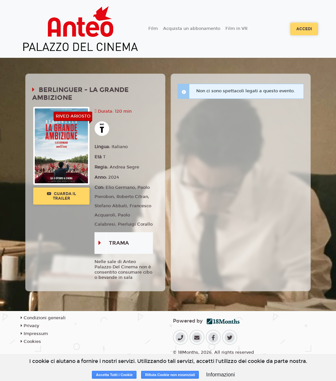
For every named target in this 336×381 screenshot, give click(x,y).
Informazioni (220, 374)
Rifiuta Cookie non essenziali (170, 375)
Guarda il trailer (61, 196)
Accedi (304, 29)
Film (153, 28)
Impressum (34, 333)
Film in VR (236, 28)
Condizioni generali (43, 318)
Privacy (30, 325)
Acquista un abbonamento (191, 28)
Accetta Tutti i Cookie (114, 375)
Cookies (31, 341)
